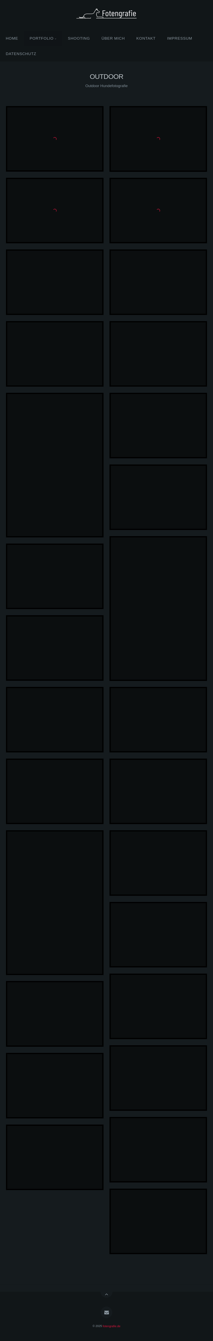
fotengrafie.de (111, 1326)
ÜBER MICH (113, 38)
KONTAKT (146, 38)
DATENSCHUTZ (21, 54)
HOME (12, 38)
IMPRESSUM (179, 38)
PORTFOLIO (42, 38)
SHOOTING (79, 38)
